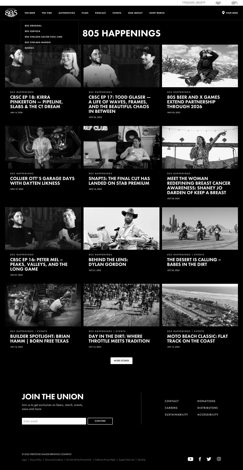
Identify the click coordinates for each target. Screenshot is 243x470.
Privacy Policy (36, 459)
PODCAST (100, 12)
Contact (172, 401)
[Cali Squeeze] (234, 3)
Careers (171, 408)
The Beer (30, 12)
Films (85, 12)
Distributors (207, 408)
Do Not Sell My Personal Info (78, 459)
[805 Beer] (218, 3)
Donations (206, 401)
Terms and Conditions (54, 459)
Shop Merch (157, 12)
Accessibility (207, 414)
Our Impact (135, 12)
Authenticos (67, 12)
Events (117, 12)
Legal (24, 459)
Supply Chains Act (126, 459)
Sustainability (176, 414)
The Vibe (47, 12)
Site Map (141, 459)
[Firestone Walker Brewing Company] (194, 3)
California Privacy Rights (105, 459)
